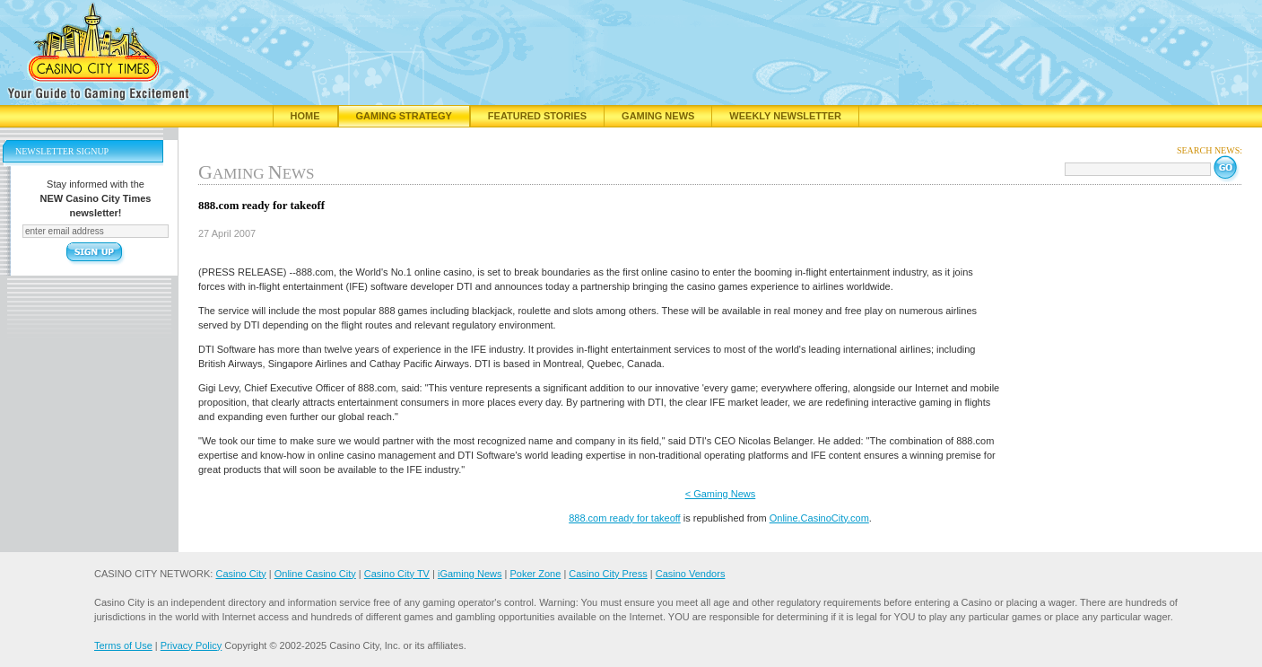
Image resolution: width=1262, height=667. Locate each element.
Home (305, 115)
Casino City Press (608, 573)
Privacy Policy (191, 645)
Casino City (240, 573)
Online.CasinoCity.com (819, 518)
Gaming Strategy (404, 115)
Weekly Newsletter (785, 115)
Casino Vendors (691, 573)
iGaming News (470, 573)
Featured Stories (537, 115)
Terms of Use (123, 645)
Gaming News (658, 115)
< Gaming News (720, 493)
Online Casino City (315, 573)
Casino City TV (397, 573)
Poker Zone (535, 573)
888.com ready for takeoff (625, 518)
